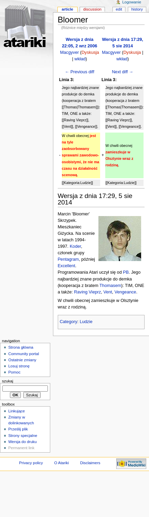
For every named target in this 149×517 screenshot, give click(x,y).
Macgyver (69, 52)
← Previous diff (79, 72)
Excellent (66, 265)
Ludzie (86, 321)
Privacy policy (31, 463)
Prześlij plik (18, 429)
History (137, 9)
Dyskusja (90, 52)
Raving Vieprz (87, 292)
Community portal (23, 354)
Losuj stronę (18, 366)
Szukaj (7, 381)
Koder (75, 246)
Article (67, 9)
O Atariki (61, 463)
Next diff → (122, 72)
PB (126, 272)
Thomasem (110, 285)
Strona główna (20, 347)
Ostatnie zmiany (22, 360)
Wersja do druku (22, 442)
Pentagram (68, 259)
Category (68, 321)
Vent (107, 292)
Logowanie (131, 2)
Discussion (92, 9)
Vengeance (125, 292)
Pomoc (14, 372)
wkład (79, 59)
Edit (119, 9)
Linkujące (16, 411)
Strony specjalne (22, 436)
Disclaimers (90, 463)
